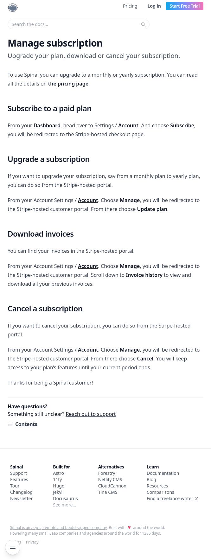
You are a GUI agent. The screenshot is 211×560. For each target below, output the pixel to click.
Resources (157, 486)
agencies (95, 533)
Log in (154, 6)
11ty (57, 479)
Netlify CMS (110, 479)
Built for (61, 467)
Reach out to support (91, 413)
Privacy (32, 542)
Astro (58, 473)
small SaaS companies (58, 533)
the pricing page (68, 83)
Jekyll (58, 492)
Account (128, 125)
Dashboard (47, 125)
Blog (151, 479)
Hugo (58, 486)
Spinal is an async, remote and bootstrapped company (58, 527)
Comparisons (160, 492)
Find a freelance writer (172, 498)
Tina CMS (108, 492)
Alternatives (111, 467)
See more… (64, 505)
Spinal (16, 467)
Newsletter (21, 498)
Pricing (130, 6)
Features (19, 479)
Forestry (106, 473)
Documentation (163, 473)
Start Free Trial (185, 6)
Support (18, 473)
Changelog (21, 492)
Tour (15, 486)
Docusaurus (65, 498)
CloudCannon (112, 486)
